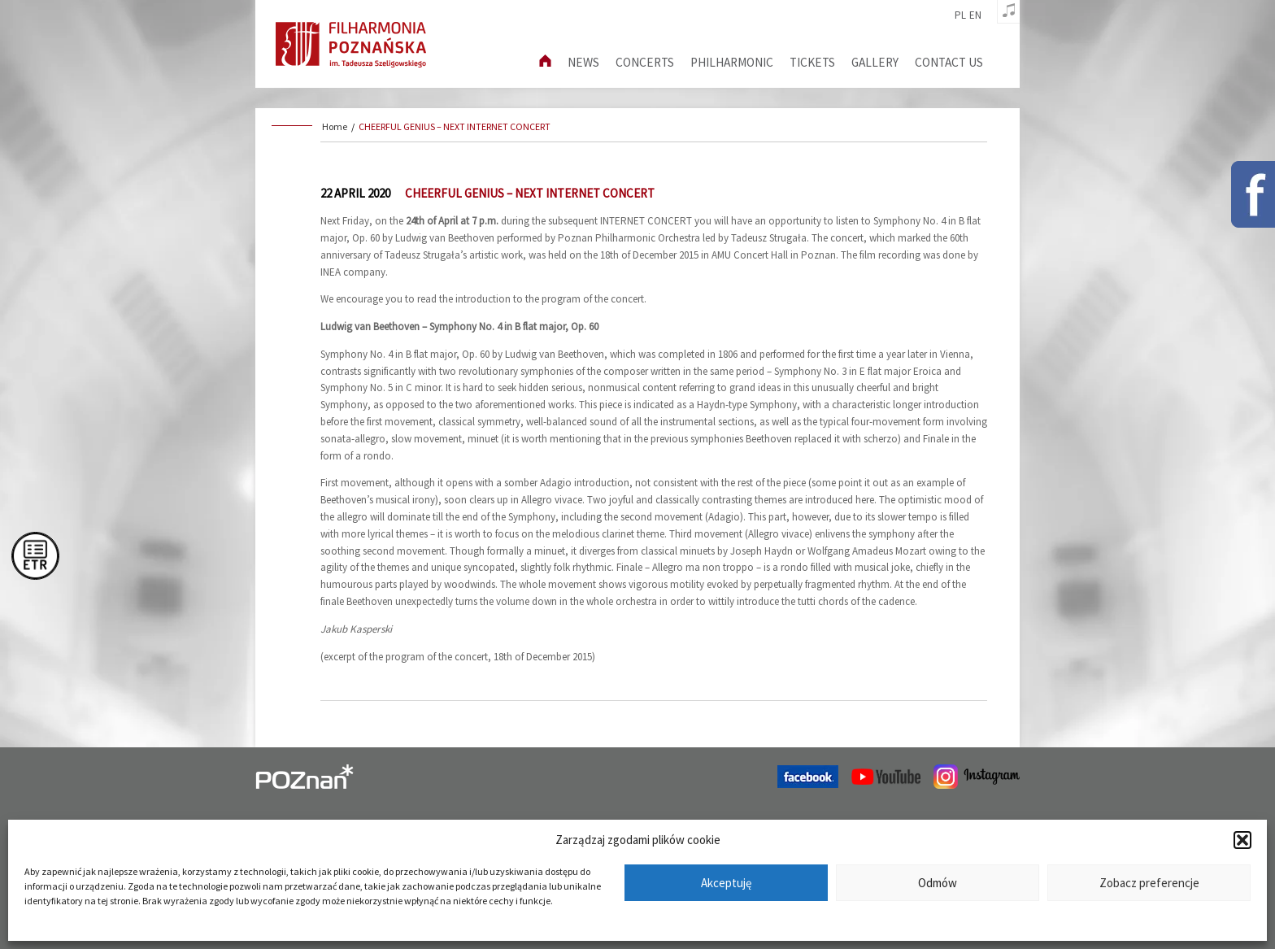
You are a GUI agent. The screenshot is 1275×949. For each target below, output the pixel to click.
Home (334, 126)
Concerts (645, 62)
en (975, 15)
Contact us (949, 62)
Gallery (875, 62)
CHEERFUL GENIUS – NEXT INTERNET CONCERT (454, 126)
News (583, 62)
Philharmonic (731, 62)
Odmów (937, 882)
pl (960, 15)
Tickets (812, 62)
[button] (1242, 840)
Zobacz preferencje (1149, 882)
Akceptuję (726, 882)
